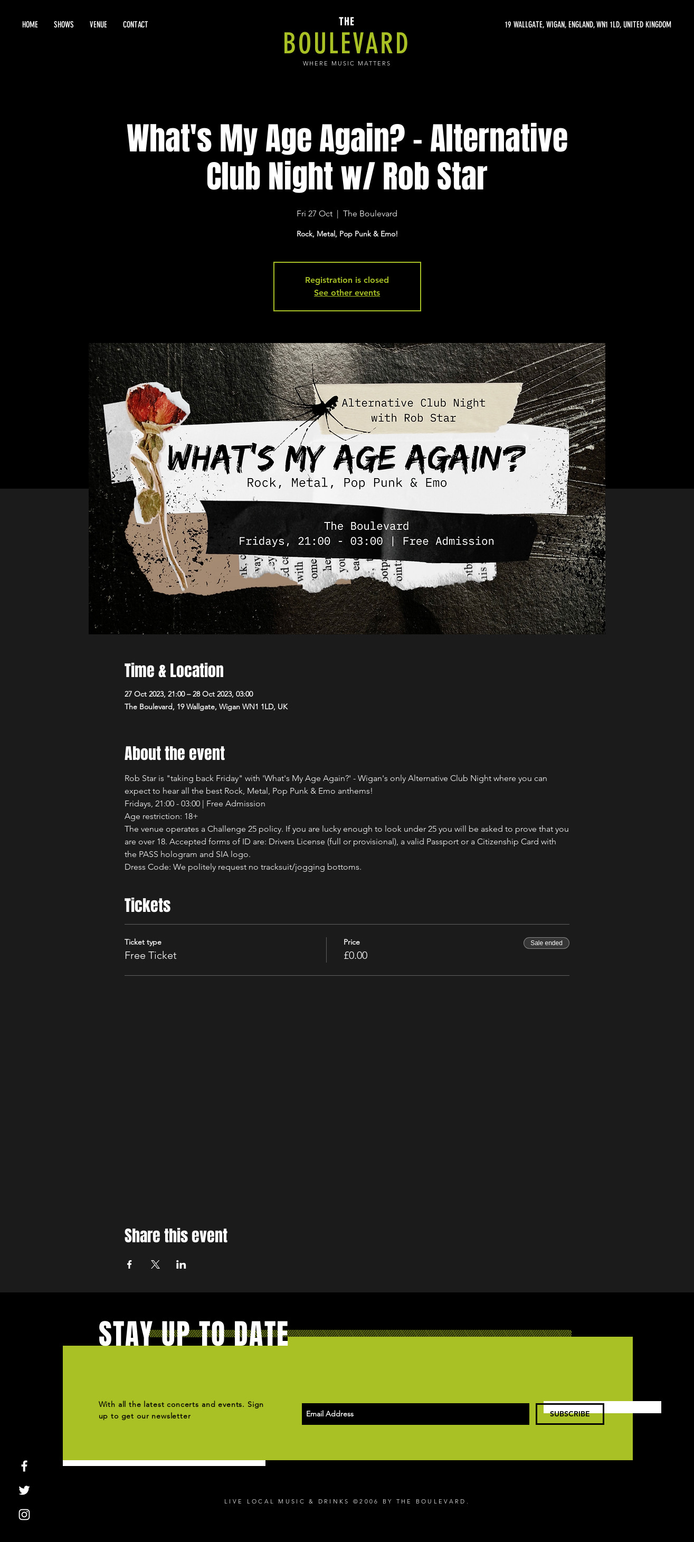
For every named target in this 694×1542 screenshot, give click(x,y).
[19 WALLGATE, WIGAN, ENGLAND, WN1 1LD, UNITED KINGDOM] (571, 24)
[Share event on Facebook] (130, 1264)
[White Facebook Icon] (24, 1466)
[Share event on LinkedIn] (181, 1264)
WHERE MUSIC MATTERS (347, 63)
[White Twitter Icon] (24, 1490)
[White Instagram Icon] (24, 1514)
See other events (347, 293)
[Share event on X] (155, 1264)
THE (347, 21)
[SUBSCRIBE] (570, 1414)
